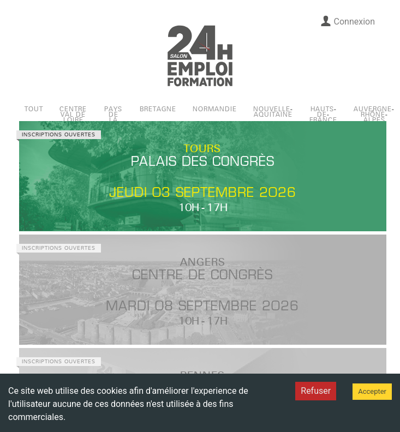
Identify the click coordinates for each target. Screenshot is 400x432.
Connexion (347, 21)
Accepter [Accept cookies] (372, 391)
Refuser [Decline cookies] (316, 391)
